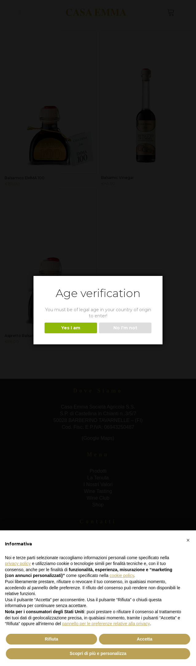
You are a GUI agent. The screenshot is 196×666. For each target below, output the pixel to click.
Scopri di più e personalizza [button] (98, 653)
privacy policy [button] (18, 563)
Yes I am (70, 328)
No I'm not (125, 328)
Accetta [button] (144, 639)
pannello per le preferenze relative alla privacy (106, 623)
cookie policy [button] (122, 575)
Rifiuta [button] (51, 639)
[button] (188, 540)
